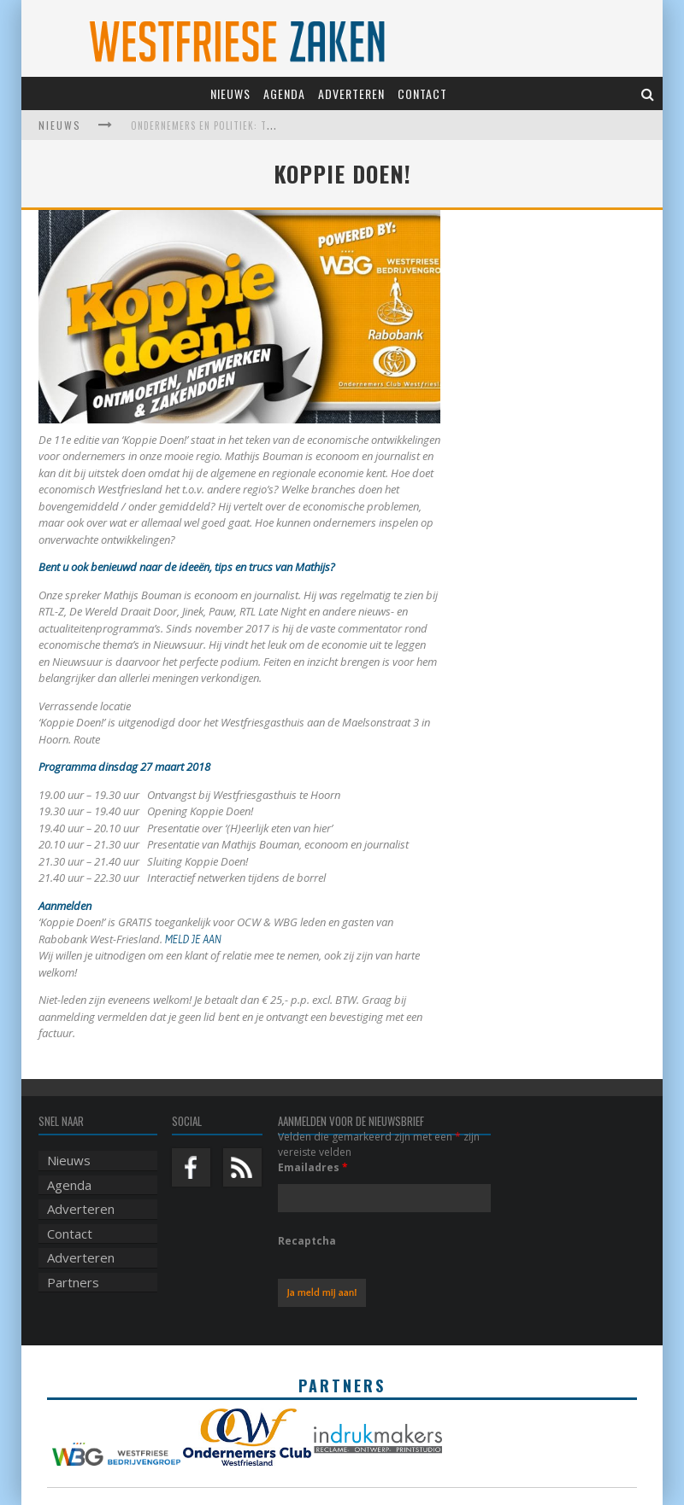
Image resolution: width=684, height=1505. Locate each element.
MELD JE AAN (195, 939)
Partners (73, 1282)
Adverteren (351, 93)
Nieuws (230, 93)
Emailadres (313, 1167)
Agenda (284, 93)
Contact (422, 93)
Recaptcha (307, 1241)
